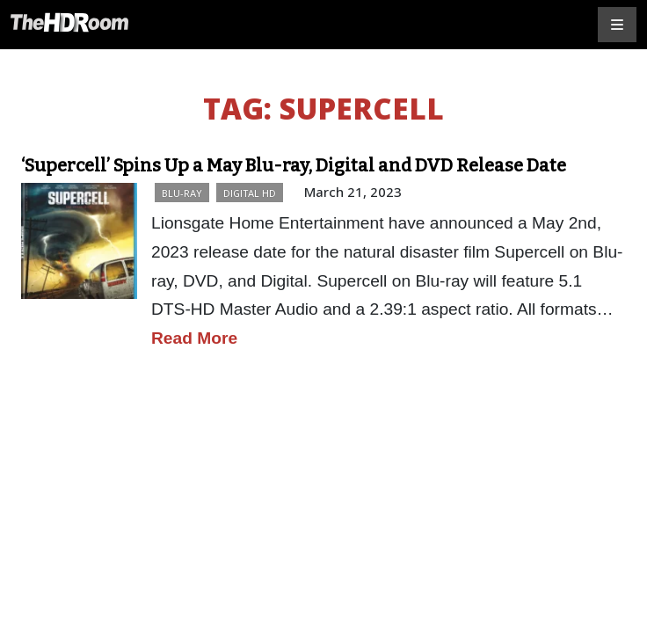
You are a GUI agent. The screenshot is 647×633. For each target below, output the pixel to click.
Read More (194, 338)
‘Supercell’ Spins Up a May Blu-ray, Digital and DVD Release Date (293, 165)
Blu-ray (182, 193)
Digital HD (249, 193)
